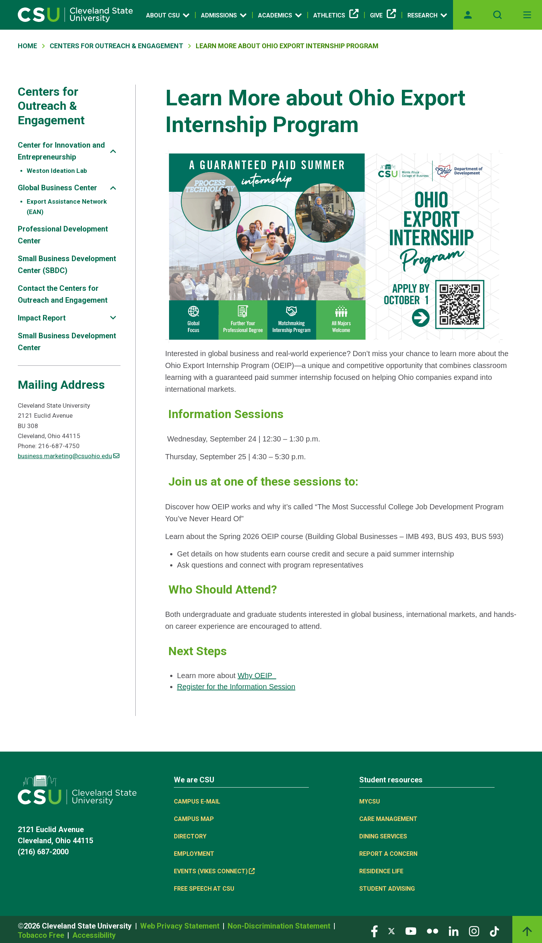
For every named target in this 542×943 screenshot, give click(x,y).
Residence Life (381, 871)
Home (27, 46)
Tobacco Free (42, 935)
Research (427, 15)
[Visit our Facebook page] (374, 930)
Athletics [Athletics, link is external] (335, 15)
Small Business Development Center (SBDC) (67, 264)
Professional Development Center (63, 234)
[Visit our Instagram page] (474, 930)
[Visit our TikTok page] (494, 930)
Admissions (224, 15)
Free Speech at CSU (204, 888)
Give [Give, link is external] (383, 15)
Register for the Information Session (236, 687)
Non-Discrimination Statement (280, 925)
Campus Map (194, 818)
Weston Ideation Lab (57, 170)
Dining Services (383, 836)
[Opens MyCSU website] (468, 15)
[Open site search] (497, 15)
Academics (280, 15)
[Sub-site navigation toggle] (113, 151)
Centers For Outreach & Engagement (116, 46)
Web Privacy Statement (180, 925)
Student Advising (387, 888)
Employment (194, 853)
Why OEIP (257, 675)
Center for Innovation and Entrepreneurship (61, 151)
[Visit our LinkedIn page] (454, 930)
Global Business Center (57, 187)
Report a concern (388, 853)
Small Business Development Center (67, 341)
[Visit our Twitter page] (391, 930)
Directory (190, 836)
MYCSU (369, 801)
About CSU (167, 15)
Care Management (388, 818)
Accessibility (94, 935)
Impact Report (42, 317)
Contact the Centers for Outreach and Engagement (63, 294)
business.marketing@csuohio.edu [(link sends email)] (68, 456)
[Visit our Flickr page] (432, 930)
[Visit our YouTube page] (410, 930)
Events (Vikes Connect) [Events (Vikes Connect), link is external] (214, 871)
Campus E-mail (197, 801)
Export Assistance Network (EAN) (67, 206)
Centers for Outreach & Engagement (51, 106)
